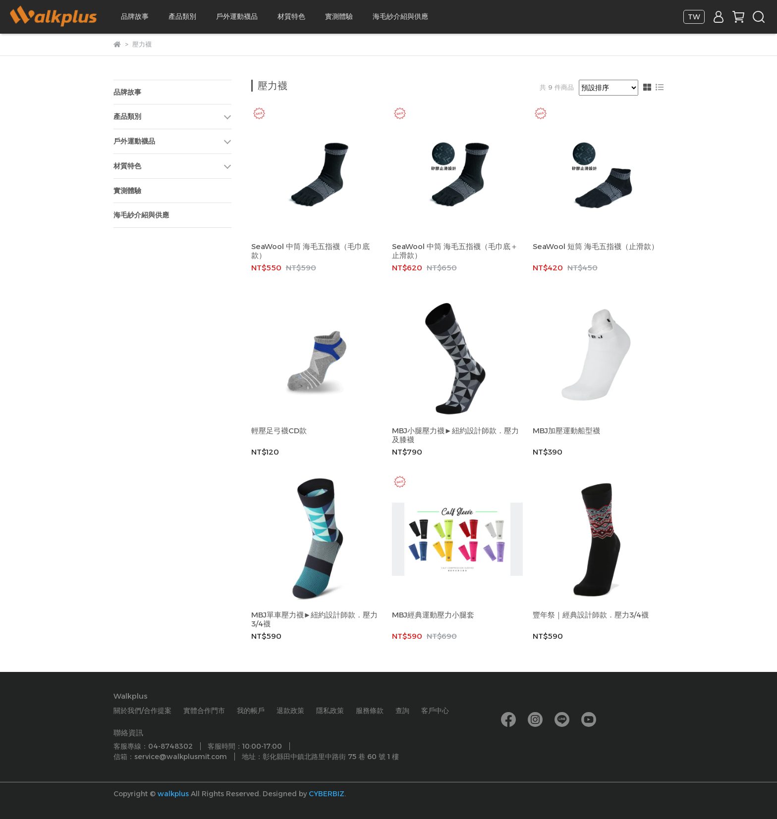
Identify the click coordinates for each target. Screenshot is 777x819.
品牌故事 (135, 16)
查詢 (402, 710)
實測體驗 (339, 16)
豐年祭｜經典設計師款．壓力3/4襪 (591, 615)
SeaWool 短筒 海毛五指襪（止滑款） (596, 246)
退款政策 (290, 710)
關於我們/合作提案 (142, 710)
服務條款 (370, 710)
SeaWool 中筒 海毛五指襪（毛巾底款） (310, 251)
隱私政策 (330, 710)
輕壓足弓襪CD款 (279, 430)
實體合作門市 (204, 710)
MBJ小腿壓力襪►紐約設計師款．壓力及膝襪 (455, 435)
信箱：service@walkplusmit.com (170, 756)
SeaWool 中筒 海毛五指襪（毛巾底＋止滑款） (455, 251)
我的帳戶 (251, 710)
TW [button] (694, 16)
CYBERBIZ (326, 793)
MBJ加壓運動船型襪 (566, 430)
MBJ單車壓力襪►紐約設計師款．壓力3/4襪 (314, 619)
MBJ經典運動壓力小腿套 (433, 615)
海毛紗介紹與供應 (400, 16)
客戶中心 (435, 710)
